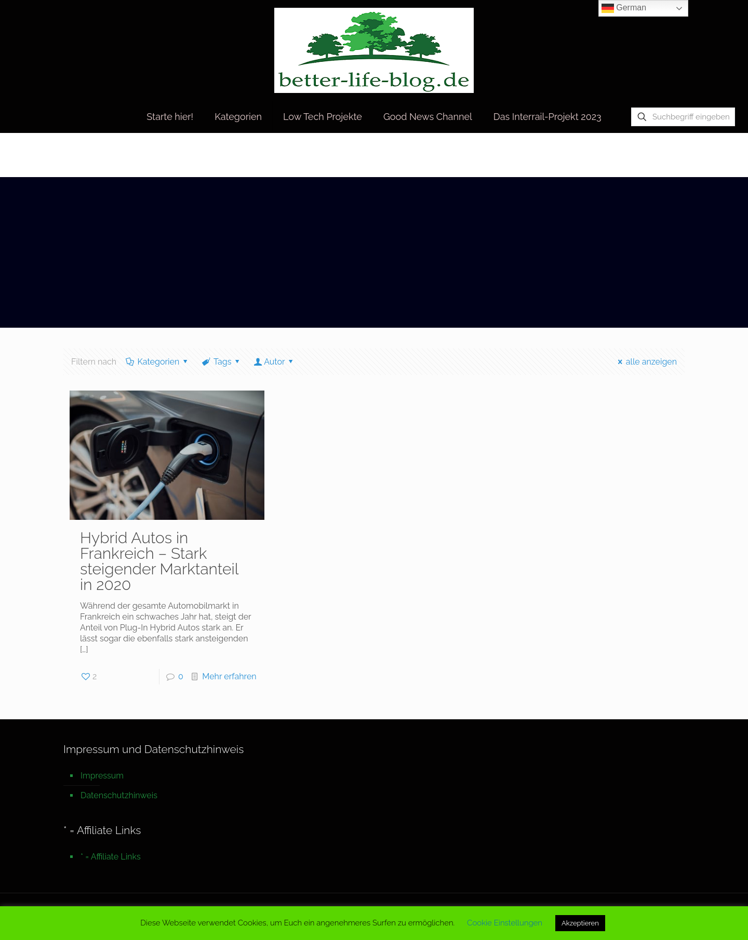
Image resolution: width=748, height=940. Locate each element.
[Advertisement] (374, 255)
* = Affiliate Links (111, 857)
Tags (222, 362)
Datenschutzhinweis (119, 795)
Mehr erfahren (229, 676)
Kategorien (157, 362)
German (624, 8)
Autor (274, 362)
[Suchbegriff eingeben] (683, 117)
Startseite (597, 154)
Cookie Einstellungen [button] (504, 923)
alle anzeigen (645, 362)
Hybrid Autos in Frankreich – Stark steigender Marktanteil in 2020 (159, 561)
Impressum (102, 776)
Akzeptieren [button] (580, 923)
